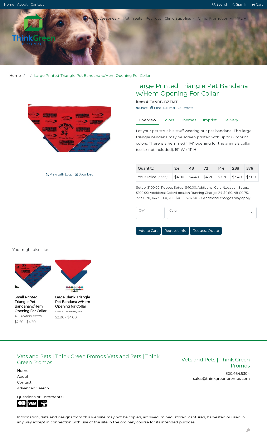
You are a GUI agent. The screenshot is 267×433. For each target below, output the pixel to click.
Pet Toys (153, 18)
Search (220, 4)
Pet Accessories (102, 18)
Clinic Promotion (213, 18)
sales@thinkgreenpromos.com (221, 378)
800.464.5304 (237, 373)
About (22, 4)
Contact (37, 4)
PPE (239, 18)
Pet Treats (132, 18)
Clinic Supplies (178, 18)
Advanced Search (33, 388)
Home (9, 4)
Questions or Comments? (40, 397)
